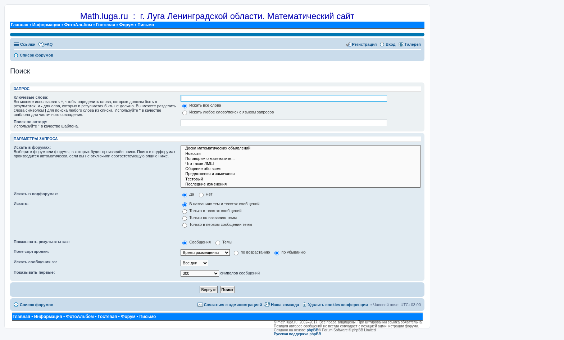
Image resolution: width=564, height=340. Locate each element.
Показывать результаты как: (42, 242)
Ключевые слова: (31, 97)
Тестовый (300, 179)
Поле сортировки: (31, 251)
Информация (46, 24)
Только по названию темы (209, 217)
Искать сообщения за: (35, 262)
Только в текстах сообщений (212, 211)
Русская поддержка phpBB (297, 334)
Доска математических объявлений (300, 148)
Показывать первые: (34, 272)
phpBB (313, 330)
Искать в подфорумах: (36, 194)
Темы (223, 242)
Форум (126, 24)
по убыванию (289, 252)
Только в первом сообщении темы (217, 224)
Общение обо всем (300, 168)
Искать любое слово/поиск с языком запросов (228, 112)
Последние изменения (300, 184)
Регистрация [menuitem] (364, 44)
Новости (300, 153)
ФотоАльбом (78, 24)
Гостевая (105, 24)
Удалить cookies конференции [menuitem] (338, 305)
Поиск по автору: (30, 122)
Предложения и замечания (300, 173)
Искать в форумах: (32, 147)
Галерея (413, 44)
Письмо (145, 24)
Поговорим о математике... (300, 158)
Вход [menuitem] (390, 44)
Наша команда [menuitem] (285, 305)
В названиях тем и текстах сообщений (221, 204)
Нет (206, 194)
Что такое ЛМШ (300, 163)
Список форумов (36, 305)
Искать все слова (201, 105)
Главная (19, 24)
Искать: (21, 203)
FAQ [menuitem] (49, 44)
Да (188, 194)
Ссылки (28, 44)
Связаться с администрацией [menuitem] (233, 305)
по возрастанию (252, 252)
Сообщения (196, 242)
